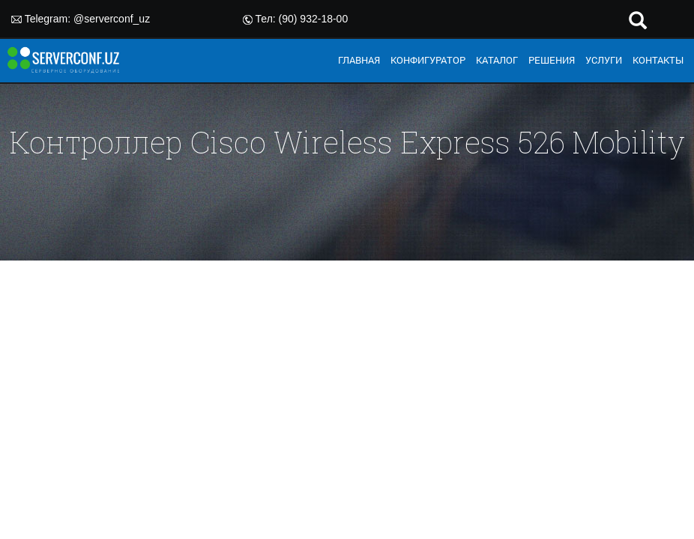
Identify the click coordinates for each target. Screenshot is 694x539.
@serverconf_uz (111, 19)
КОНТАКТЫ (658, 60)
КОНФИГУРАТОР (427, 60)
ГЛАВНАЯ (359, 60)
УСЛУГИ (603, 60)
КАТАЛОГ (497, 60)
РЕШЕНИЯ (551, 60)
